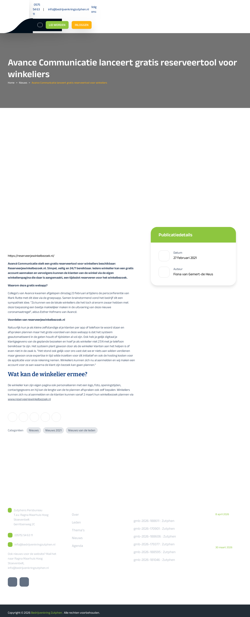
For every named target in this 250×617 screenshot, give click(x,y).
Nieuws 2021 (53, 426)
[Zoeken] (193, 15)
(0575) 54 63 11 (23, 531)
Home (11, 78)
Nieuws (23, 78)
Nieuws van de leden (81, 426)
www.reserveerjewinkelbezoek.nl (29, 395)
